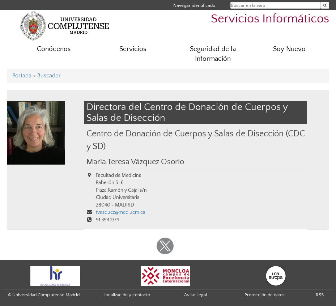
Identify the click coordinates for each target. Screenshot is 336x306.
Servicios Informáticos (270, 19)
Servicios (132, 49)
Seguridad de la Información (213, 54)
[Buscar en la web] (325, 5)
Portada (21, 75)
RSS (320, 294)
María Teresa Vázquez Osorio (135, 162)
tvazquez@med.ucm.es (120, 212)
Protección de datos (264, 294)
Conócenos (54, 49)
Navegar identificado (194, 5)
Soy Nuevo (289, 49)
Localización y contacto (126, 294)
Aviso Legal (195, 294)
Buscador (49, 75)
